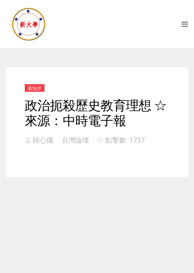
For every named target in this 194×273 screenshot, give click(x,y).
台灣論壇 (75, 139)
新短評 (34, 88)
